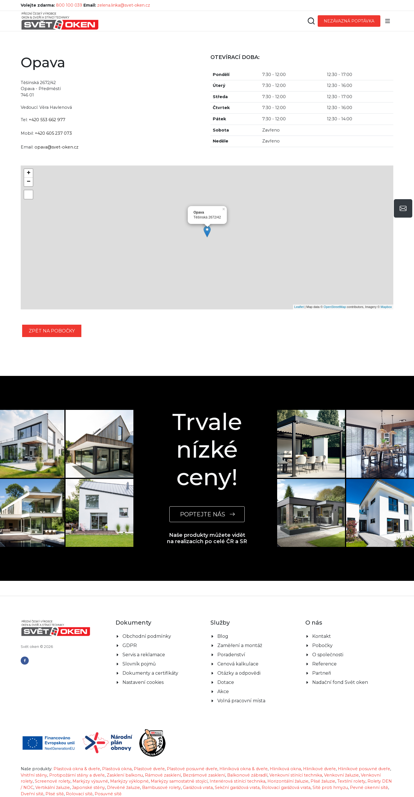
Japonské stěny (88, 787)
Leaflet (299, 307)
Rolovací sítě (79, 793)
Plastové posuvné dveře (192, 768)
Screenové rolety (52, 781)
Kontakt (321, 636)
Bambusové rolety (161, 787)
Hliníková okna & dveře (243, 768)
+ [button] (28, 173)
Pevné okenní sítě (369, 787)
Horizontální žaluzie (287, 781)
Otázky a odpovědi (238, 673)
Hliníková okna (285, 768)
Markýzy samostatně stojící (179, 781)
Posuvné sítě (108, 793)
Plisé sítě (54, 793)
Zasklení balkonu (125, 775)
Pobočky (322, 645)
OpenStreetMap (335, 307)
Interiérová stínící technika (237, 781)
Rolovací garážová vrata (286, 787)
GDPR (129, 645)
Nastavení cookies (143, 682)
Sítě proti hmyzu (330, 787)
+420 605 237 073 (53, 133)
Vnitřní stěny (34, 775)
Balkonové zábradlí (247, 775)
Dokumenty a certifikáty (150, 673)
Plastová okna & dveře (76, 768)
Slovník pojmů (139, 664)
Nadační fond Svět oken (340, 682)
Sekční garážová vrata (237, 787)
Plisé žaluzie (322, 781)
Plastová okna (117, 768)
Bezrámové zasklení (204, 775)
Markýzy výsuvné (90, 781)
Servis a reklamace (143, 654)
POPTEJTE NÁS (207, 514)
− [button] (28, 182)
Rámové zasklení (163, 775)
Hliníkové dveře (319, 768)
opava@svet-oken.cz (56, 147)
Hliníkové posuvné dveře (364, 768)
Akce (223, 691)
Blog (222, 636)
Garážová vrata (198, 787)
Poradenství (231, 654)
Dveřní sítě (32, 793)
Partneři (321, 673)
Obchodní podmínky (146, 636)
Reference (324, 664)
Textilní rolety (351, 781)
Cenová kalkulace (237, 664)
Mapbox (386, 307)
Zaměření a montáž (239, 645)
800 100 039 (69, 5)
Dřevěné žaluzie (123, 787)
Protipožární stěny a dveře (77, 775)
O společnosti (327, 654)
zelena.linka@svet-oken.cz (123, 5)
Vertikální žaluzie (52, 787)
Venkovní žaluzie (341, 775)
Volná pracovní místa (241, 700)
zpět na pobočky (52, 331)
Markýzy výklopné (129, 781)
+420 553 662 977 (47, 119)
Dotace (225, 682)
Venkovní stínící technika (295, 775)
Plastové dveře (149, 768)
